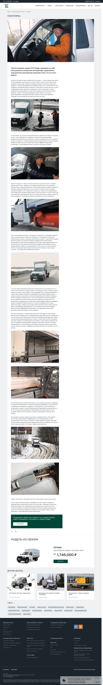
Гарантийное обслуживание (57, 625)
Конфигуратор (70, 5)
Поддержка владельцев (58, 622)
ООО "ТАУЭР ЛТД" (7, 1)
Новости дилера (54, 645)
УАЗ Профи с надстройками (9, 645)
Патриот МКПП (6, 625)
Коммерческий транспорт (11, 638)
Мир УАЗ (90, 5)
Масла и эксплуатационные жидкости (36, 640)
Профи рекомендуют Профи (18, 11)
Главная (9, 11)
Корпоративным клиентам (80, 645)
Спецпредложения (81, 5)
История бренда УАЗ (55, 654)
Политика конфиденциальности (81, 657)
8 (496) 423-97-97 (89, 1)
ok (81, 627)
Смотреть (61, 561)
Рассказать (20, 524)
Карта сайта (14, 669)
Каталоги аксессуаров (32, 657)
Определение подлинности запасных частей (36, 646)
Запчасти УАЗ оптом (32, 651)
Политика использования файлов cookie (83, 660)
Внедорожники (8, 622)
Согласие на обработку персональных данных (83, 651)
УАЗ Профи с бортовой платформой (12, 643)
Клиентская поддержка (56, 627)
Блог (51, 647)
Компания (97, 5)
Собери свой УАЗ (7, 631)
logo (8, 6)
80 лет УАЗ (53, 649)
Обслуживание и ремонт (35, 622)
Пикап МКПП (6, 627)
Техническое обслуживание (33, 625)
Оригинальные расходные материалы (36, 643)
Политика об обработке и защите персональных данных (82, 654)
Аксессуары (31, 655)
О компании (77, 640)
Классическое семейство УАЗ (57, 651)
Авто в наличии (59, 5)
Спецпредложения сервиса (33, 629)
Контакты (97, 1)
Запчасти (30, 638)
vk (76, 627)
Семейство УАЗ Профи (8, 640)
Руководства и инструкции (33, 627)
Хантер (5, 629)
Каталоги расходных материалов (35, 648)
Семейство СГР (7, 647)
